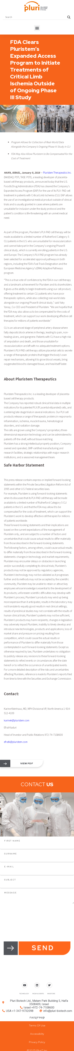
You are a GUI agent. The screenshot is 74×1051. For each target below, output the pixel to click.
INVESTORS (51, 994)
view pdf (26, 763)
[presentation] (27, 910)
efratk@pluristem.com (16, 742)
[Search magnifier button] (68, 17)
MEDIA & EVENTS (38, 994)
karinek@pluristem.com (16, 720)
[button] (37, 28)
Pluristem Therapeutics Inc (57, 172)
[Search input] (35, 17)
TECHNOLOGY (24, 994)
